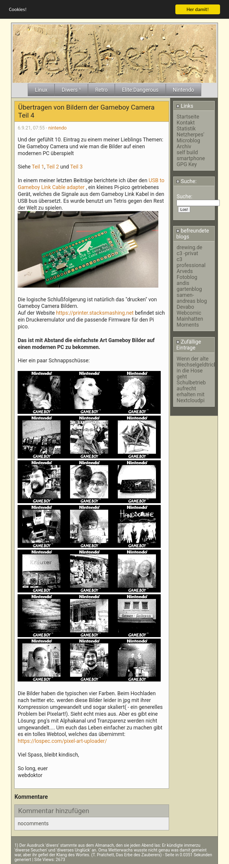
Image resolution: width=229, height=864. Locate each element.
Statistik (186, 128)
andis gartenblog (189, 285)
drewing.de (189, 247)
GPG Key (187, 164)
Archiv (184, 146)
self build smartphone (191, 155)
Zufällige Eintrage (188, 344)
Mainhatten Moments (190, 321)
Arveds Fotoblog (187, 274)
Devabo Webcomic (189, 309)
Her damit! (198, 9)
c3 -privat (187, 253)
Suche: (186, 181)
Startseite (188, 116)
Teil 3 (76, 166)
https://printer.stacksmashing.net (95, 313)
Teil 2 (53, 166)
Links (184, 105)
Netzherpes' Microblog (190, 137)
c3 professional (191, 262)
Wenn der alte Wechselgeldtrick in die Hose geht (196, 367)
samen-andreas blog (192, 297)
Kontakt (186, 122)
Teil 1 (38, 166)
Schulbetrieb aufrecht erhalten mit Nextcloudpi (191, 391)
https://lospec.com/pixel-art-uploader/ (62, 741)
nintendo (57, 127)
